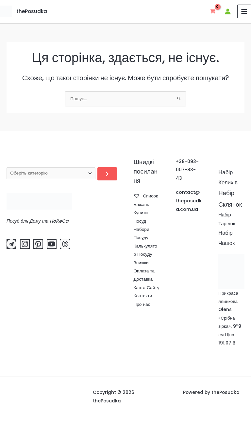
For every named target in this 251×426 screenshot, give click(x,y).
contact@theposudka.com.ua (189, 201)
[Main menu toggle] (244, 12)
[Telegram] (11, 244)
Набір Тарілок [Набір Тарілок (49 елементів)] (226, 219)
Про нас (141, 304)
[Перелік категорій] (51, 173)
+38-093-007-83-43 (187, 169)
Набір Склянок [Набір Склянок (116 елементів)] (230, 199)
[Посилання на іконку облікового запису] (228, 11)
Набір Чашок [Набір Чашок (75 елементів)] (226, 238)
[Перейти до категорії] (107, 173)
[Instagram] (25, 244)
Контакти (142, 296)
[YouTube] (52, 244)
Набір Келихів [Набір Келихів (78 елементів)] (228, 177)
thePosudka (30, 11)
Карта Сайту (146, 288)
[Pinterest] (38, 244)
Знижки (140, 263)
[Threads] (65, 244)
